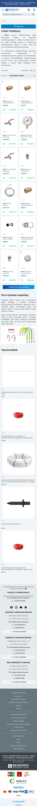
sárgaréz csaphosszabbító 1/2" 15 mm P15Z (9, 102)
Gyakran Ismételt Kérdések (18, 730)
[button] (29, 10)
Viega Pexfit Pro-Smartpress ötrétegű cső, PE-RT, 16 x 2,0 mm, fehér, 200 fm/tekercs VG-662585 (18, 481)
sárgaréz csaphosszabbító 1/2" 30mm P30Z (27, 205)
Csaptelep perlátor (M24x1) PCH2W (8, 239)
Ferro (5, 21)
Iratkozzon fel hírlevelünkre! (18, 746)
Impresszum (18, 696)
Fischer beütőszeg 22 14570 (11, 524)
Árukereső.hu (18, 805)
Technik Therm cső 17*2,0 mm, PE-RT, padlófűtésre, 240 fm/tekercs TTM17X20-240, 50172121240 (17, 569)
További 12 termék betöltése (18, 287)
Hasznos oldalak (18, 736)
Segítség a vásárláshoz (18, 714)
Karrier (18, 742)
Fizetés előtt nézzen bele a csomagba (18, 724)
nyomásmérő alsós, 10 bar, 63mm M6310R (26, 136)
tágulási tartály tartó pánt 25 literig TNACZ (27, 239)
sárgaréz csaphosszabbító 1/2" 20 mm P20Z (27, 102)
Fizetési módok (18, 727)
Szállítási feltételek (18, 721)
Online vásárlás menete (18, 718)
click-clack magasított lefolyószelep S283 (8, 273)
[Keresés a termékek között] (18, 14)
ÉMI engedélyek (18, 749)
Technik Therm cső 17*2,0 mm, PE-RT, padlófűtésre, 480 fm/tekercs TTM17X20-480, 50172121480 (17, 437)
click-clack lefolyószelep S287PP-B (26, 171)
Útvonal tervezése (18, 632)
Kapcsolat (18, 705)
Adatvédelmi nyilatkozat (18, 699)
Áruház (18, 708)
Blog (18, 739)
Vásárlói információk (18, 692)
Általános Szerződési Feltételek (18, 702)
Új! (2, 81)
